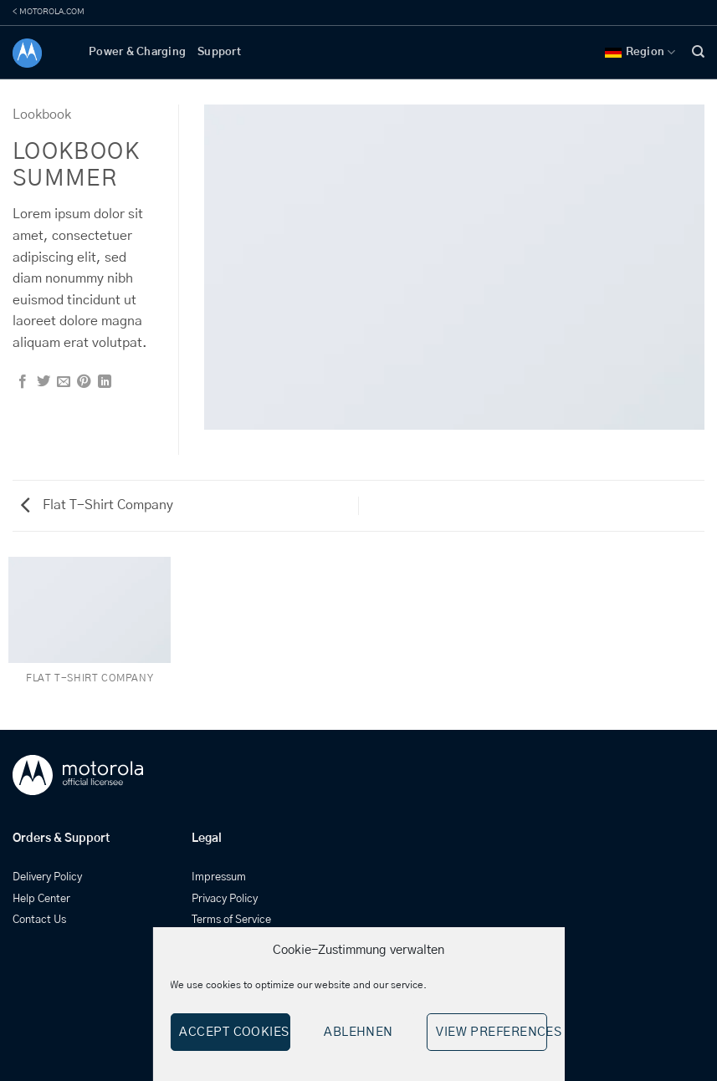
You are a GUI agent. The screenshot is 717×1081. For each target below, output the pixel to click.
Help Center (41, 899)
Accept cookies (234, 1032)
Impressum (219, 877)
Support (219, 52)
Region (640, 52)
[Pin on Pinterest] (83, 382)
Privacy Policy (225, 899)
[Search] (698, 52)
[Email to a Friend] (63, 382)
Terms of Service (231, 920)
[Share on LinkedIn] (104, 382)
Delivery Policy (47, 877)
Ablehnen (358, 1032)
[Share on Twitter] (43, 382)
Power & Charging (137, 52)
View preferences (491, 1032)
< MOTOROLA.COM (49, 12)
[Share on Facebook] (22, 382)
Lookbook (42, 114)
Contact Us (39, 920)
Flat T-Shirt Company (97, 505)
